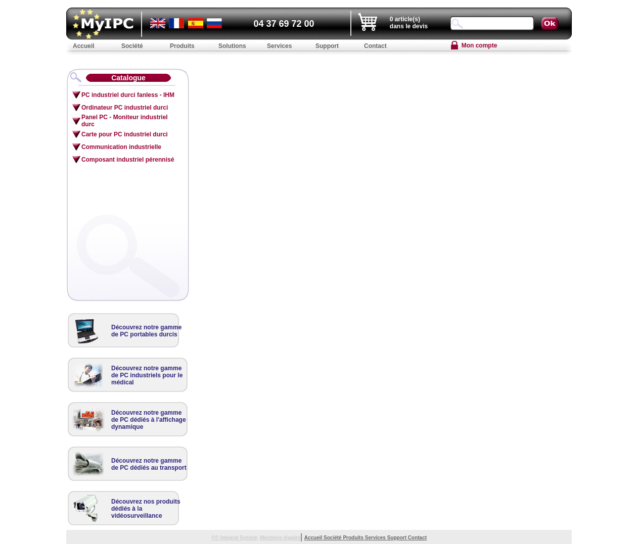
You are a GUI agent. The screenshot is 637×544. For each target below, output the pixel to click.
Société (333, 537)
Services (376, 537)
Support (397, 537)
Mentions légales (280, 537)
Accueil (314, 537)
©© (215, 537)
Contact (417, 537)
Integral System (238, 537)
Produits (354, 537)
